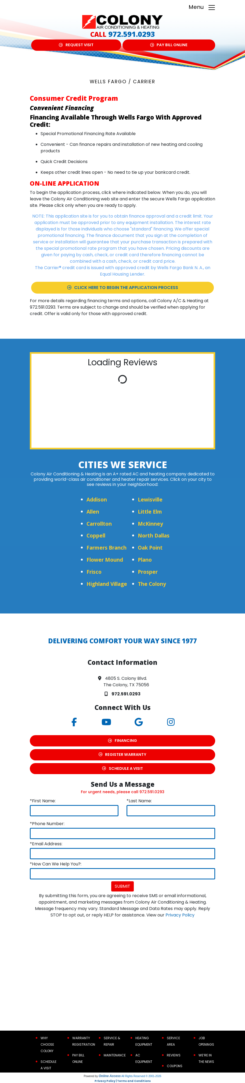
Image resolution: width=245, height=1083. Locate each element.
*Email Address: (46, 844)
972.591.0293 (131, 34)
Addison (97, 499)
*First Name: (43, 801)
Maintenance (115, 1055)
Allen (93, 511)
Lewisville (150, 499)
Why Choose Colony (47, 1044)
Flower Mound (105, 559)
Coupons (174, 1066)
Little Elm (150, 511)
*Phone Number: (47, 824)
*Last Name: (139, 801)
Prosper (148, 571)
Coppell (96, 535)
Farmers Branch (107, 547)
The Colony (152, 583)
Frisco (94, 571)
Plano (145, 559)
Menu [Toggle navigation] (202, 7)
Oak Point (150, 547)
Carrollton (99, 523)
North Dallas (154, 535)
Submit (122, 886)
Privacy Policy (179, 915)
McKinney (150, 523)
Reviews (174, 1055)
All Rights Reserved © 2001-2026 (141, 1076)
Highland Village (107, 583)
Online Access (110, 1076)
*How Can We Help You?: (55, 864)
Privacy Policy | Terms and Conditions (123, 1081)
